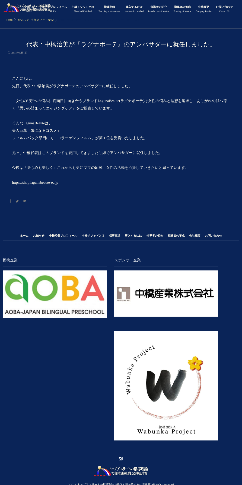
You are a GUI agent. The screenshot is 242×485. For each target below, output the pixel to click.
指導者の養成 (182, 9)
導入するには (134, 9)
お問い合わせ (224, 9)
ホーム (24, 235)
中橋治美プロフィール (53, 9)
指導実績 (109, 9)
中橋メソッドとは (83, 9)
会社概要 (203, 9)
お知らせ (39, 235)
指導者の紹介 (158, 9)
